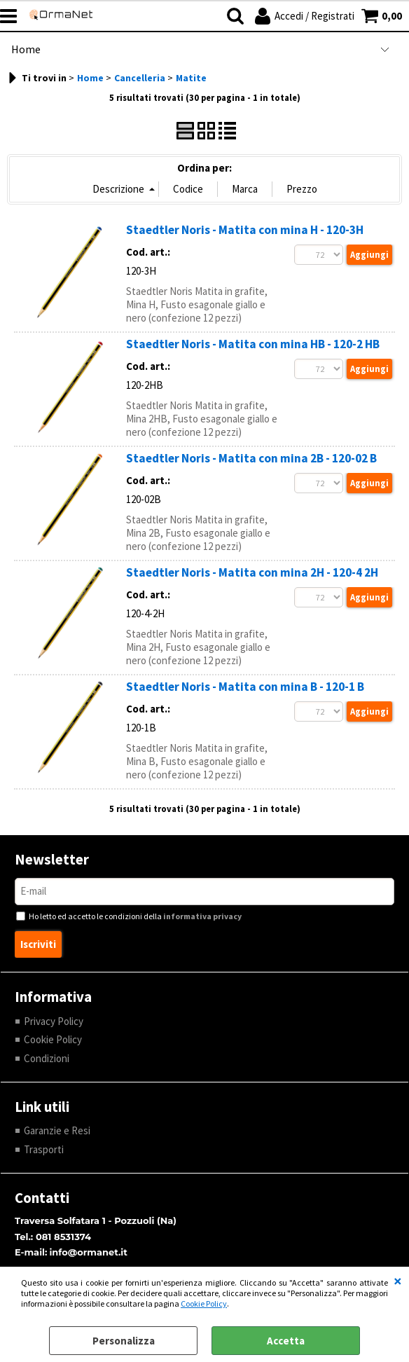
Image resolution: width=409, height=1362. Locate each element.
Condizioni (46, 1058)
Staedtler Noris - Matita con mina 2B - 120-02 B (251, 458)
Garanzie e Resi (57, 1130)
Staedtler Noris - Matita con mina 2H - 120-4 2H (252, 572)
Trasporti (44, 1149)
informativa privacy (202, 916)
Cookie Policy (204, 1303)
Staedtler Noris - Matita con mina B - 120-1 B (245, 686)
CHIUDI (398, 1281)
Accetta (286, 1340)
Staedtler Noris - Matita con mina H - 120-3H (244, 230)
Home (26, 49)
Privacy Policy (53, 1021)
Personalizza (123, 1340)
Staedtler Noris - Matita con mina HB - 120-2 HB (253, 344)
